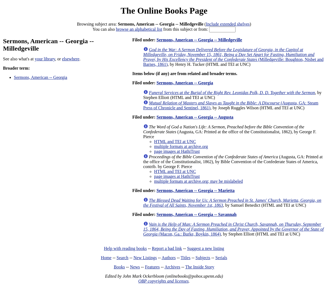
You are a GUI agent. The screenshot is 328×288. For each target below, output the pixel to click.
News (135, 267)
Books (119, 267)
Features (152, 267)
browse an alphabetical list (139, 29)
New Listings (145, 257)
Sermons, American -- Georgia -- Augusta (194, 117)
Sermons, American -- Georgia (40, 77)
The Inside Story (199, 267)
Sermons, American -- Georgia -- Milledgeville (199, 40)
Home (106, 257)
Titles (185, 257)
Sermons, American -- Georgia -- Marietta (195, 190)
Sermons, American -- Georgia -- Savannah (196, 214)
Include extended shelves (228, 24)
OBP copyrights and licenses (163, 281)
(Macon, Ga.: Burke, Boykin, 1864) (233, 229)
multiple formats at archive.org (181, 146)
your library (45, 59)
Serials (221, 257)
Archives (172, 267)
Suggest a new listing (205, 248)
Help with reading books (125, 248)
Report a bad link (167, 248)
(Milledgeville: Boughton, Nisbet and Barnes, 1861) (233, 57)
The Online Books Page (163, 11)
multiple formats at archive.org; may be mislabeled (198, 181)
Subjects (203, 257)
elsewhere (70, 59)
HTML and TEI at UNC (175, 141)
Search (123, 257)
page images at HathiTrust (177, 151)
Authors (169, 257)
